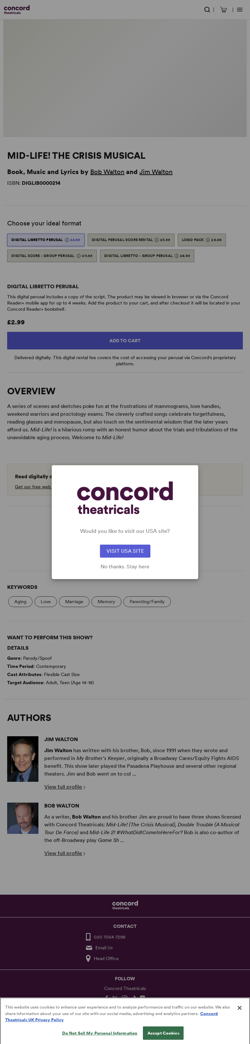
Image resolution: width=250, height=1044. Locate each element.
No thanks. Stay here (125, 566)
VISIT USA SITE (125, 551)
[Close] (239, 1016)
